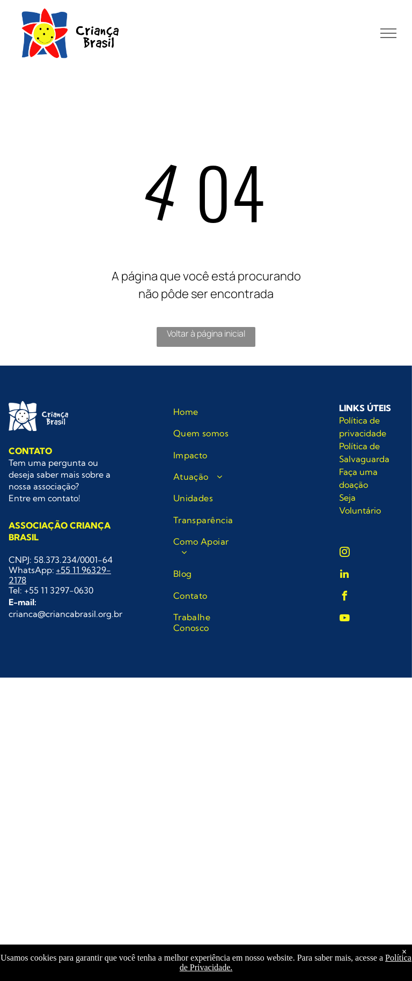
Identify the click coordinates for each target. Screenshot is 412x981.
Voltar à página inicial (206, 333)
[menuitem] (207, 411)
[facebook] (344, 597)
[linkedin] (344, 575)
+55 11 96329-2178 (60, 574)
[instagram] (344, 553)
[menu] (388, 33)
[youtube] (344, 619)
